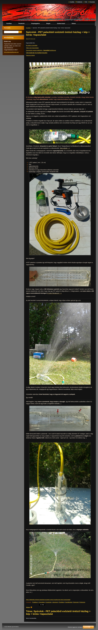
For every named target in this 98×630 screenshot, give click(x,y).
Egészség (76, 602)
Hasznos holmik (30, 55)
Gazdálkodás (68, 602)
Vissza (28, 607)
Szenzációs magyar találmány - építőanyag (41, 50)
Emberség (82, 602)
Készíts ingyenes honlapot (75, 627)
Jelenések (55, 602)
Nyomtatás (92, 1)
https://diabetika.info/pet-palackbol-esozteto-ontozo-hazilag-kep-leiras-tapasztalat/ (48, 599)
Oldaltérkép (79, 1)
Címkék (28, 602)
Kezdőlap (28, 27)
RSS (86, 1)
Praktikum (35, 602)
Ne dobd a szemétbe (31, 45)
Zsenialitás (42, 602)
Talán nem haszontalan (32, 48)
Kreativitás (48, 602)
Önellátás (61, 602)
